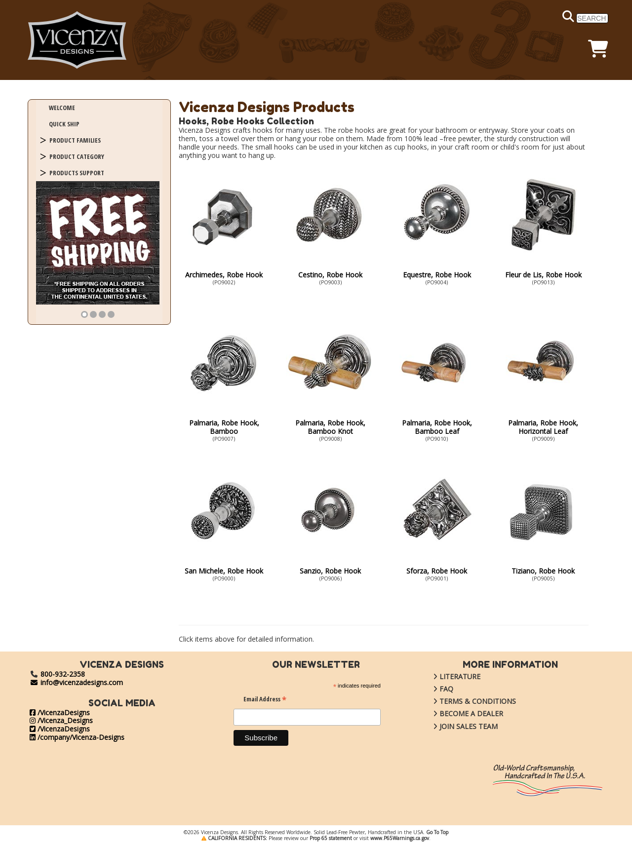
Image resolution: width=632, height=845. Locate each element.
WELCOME (62, 107)
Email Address (264, 700)
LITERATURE (449, 676)
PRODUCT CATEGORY (76, 156)
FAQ (435, 688)
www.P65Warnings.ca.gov (399, 838)
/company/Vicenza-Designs (77, 737)
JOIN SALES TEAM (458, 726)
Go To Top (437, 832)
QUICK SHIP (64, 123)
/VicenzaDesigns (60, 712)
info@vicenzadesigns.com (76, 682)
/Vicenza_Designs (61, 720)
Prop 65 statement (331, 838)
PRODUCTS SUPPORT (76, 172)
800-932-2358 (62, 674)
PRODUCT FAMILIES (75, 140)
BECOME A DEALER (460, 713)
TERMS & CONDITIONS (467, 701)
